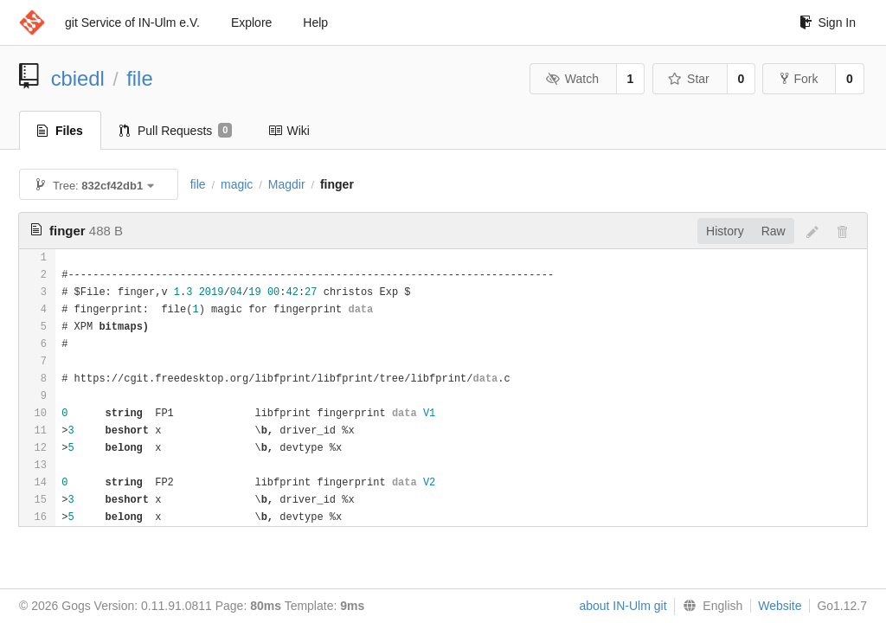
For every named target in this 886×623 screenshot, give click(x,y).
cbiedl (78, 78)
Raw (773, 231)
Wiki (288, 131)
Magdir (286, 184)
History (725, 231)
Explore (251, 22)
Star (688, 79)
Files (60, 131)
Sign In (827, 22)
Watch (572, 79)
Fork (799, 79)
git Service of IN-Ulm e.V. (132, 22)
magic (237, 184)
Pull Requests (176, 130)
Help (315, 22)
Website (779, 606)
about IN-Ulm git (622, 606)
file (139, 78)
